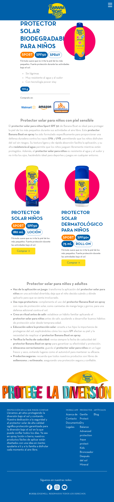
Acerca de (71, 414)
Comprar (22, 251)
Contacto (71, 418)
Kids (82, 448)
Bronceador (86, 452)
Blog (96, 414)
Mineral (84, 464)
